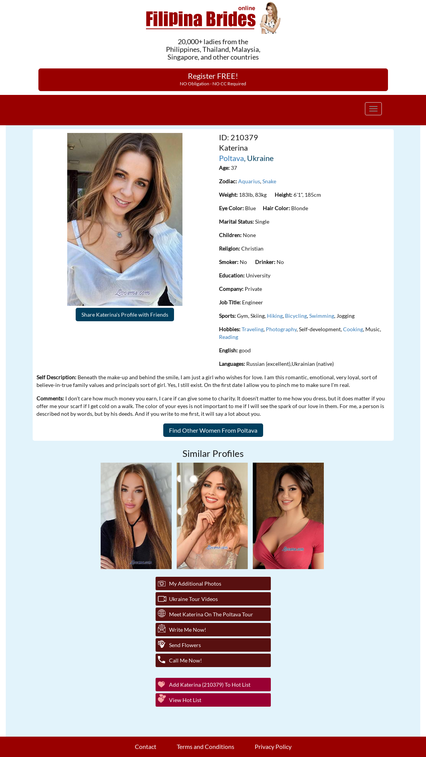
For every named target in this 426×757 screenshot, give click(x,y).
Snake (269, 181)
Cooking (353, 329)
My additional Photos (195, 583)
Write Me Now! (187, 629)
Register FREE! (213, 78)
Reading (228, 337)
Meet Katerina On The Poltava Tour (211, 614)
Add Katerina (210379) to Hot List (209, 684)
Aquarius (249, 181)
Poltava (231, 158)
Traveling (253, 329)
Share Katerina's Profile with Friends (124, 314)
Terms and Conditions (205, 746)
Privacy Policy (273, 746)
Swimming (321, 315)
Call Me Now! (185, 660)
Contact (145, 746)
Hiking (275, 315)
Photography (281, 329)
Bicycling (296, 315)
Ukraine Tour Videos (193, 599)
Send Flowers (185, 645)
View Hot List (185, 700)
